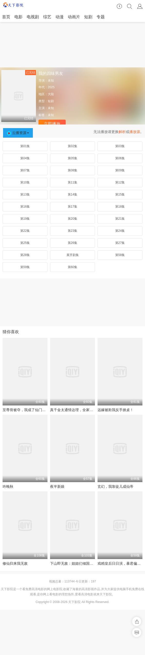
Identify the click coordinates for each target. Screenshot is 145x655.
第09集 (120, 170)
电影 (18, 17)
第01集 (25, 146)
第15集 (120, 194)
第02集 (72, 146)
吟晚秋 (8, 486)
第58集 (120, 255)
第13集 (25, 194)
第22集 (25, 231)
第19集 (25, 218)
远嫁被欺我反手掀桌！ (115, 410)
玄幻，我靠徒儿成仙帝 (115, 486)
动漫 (59, 17)
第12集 (120, 182)
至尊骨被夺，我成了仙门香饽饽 (28, 410)
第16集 (25, 206)
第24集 (120, 231)
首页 (6, 17)
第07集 (25, 170)
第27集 (120, 243)
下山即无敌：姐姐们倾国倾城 (73, 563)
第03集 (120, 146)
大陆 (51, 94)
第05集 (72, 158)
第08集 (72, 170)
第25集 (25, 243)
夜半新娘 (57, 486)
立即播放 (52, 124)
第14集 (72, 194)
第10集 (25, 182)
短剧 (88, 17)
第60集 (72, 267)
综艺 (47, 17)
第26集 (72, 243)
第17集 (72, 206)
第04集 (25, 158)
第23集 (72, 231)
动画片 (74, 17)
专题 (100, 17)
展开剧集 (72, 255)
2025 (51, 87)
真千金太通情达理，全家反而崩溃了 (79, 410)
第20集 (72, 218)
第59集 (25, 267)
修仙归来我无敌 (15, 563)
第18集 (120, 206)
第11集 (72, 182)
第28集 (25, 255)
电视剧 (33, 17)
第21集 (120, 218)
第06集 (120, 158)
